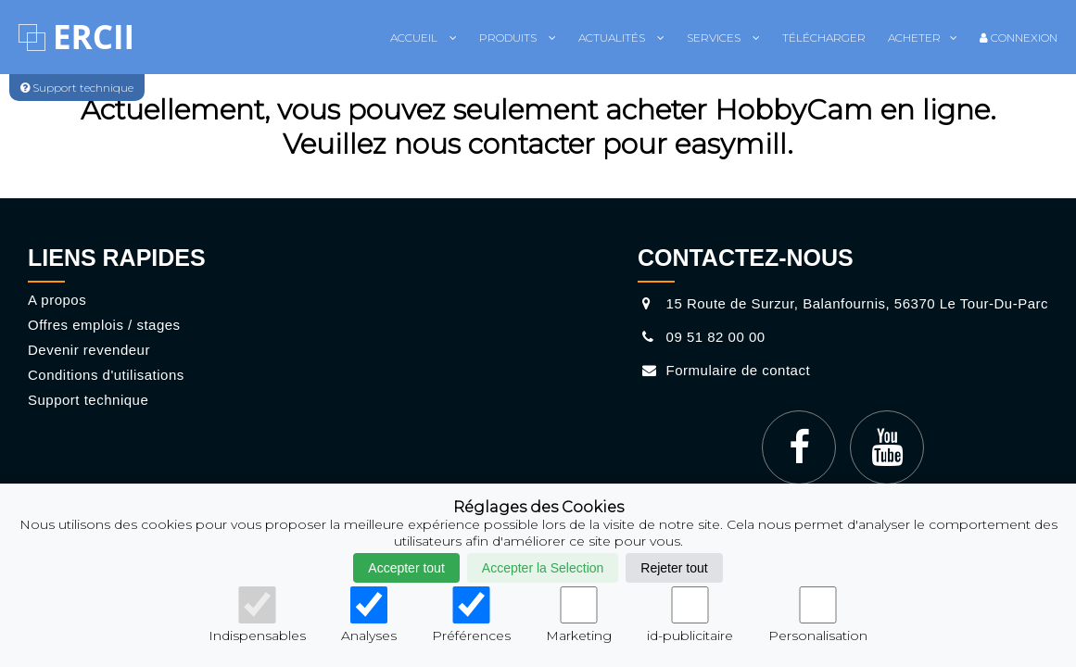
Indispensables (257, 615)
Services (723, 37)
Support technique (88, 400)
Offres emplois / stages (104, 325)
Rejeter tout (673, 567)
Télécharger (824, 37)
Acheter (922, 37)
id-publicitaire (690, 615)
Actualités (621, 37)
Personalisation (818, 615)
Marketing (579, 615)
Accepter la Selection (543, 567)
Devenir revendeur (89, 350)
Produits (517, 37)
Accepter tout (406, 567)
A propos (57, 300)
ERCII (93, 36)
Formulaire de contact (724, 370)
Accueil (423, 37)
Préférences (471, 615)
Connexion (1018, 37)
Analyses (369, 615)
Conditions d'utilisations (106, 375)
